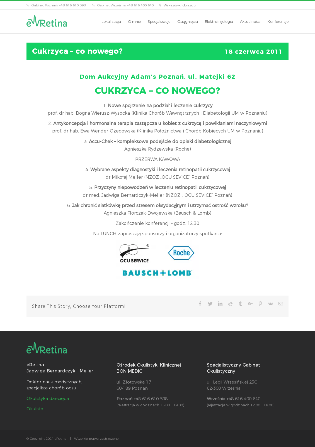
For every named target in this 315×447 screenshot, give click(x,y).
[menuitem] (115, 21)
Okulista (34, 408)
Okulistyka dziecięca (47, 398)
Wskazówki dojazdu (180, 5)
